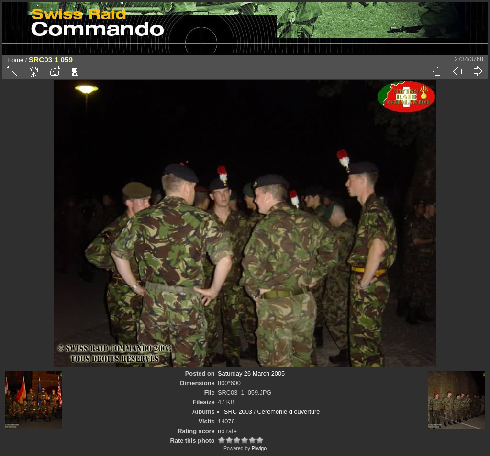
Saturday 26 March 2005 (251, 373)
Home (15, 60)
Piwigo (259, 448)
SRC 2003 (238, 411)
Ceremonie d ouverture (288, 411)
